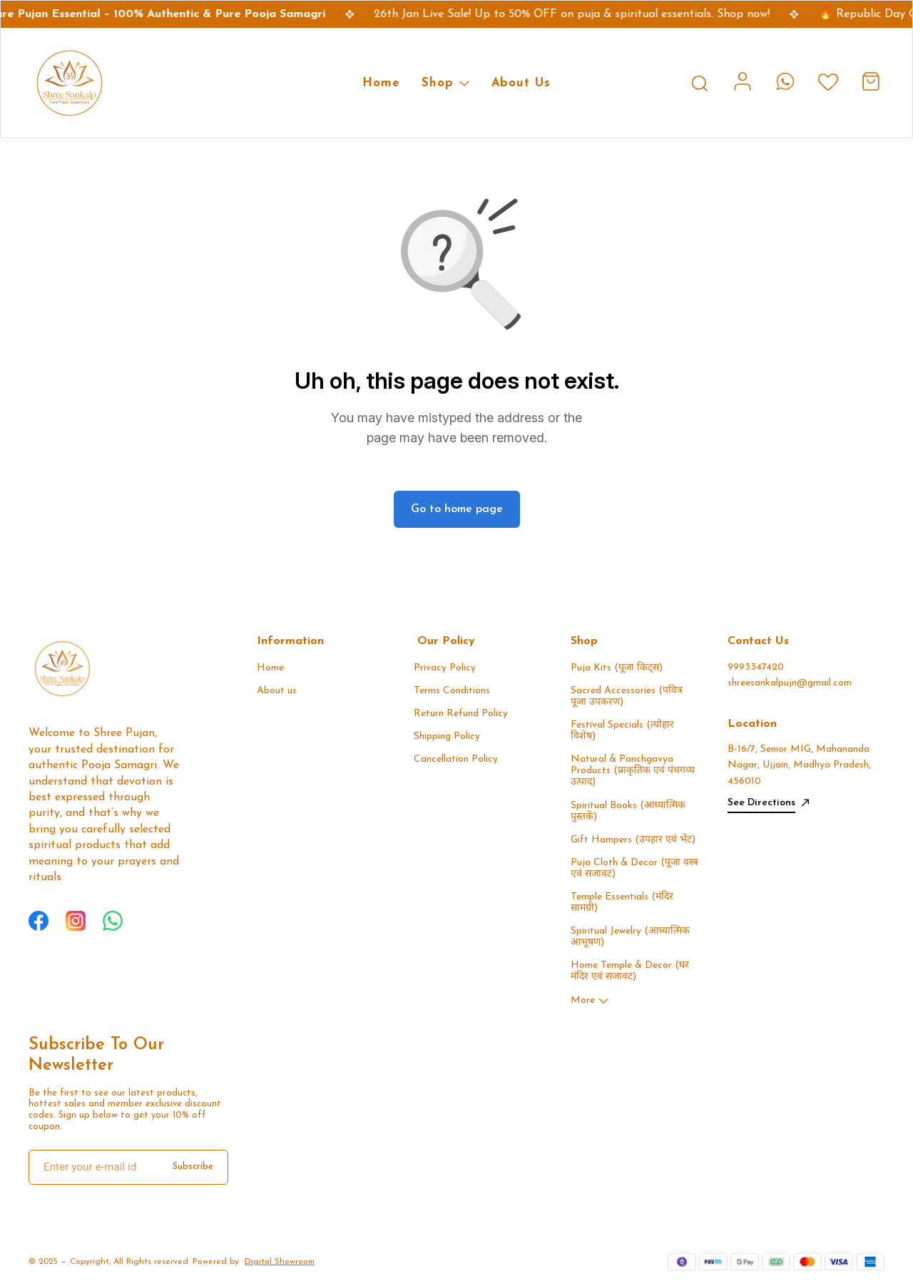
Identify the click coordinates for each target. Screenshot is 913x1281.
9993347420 (756, 667)
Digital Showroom (280, 1261)
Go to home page (457, 509)
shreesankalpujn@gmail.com (790, 683)
